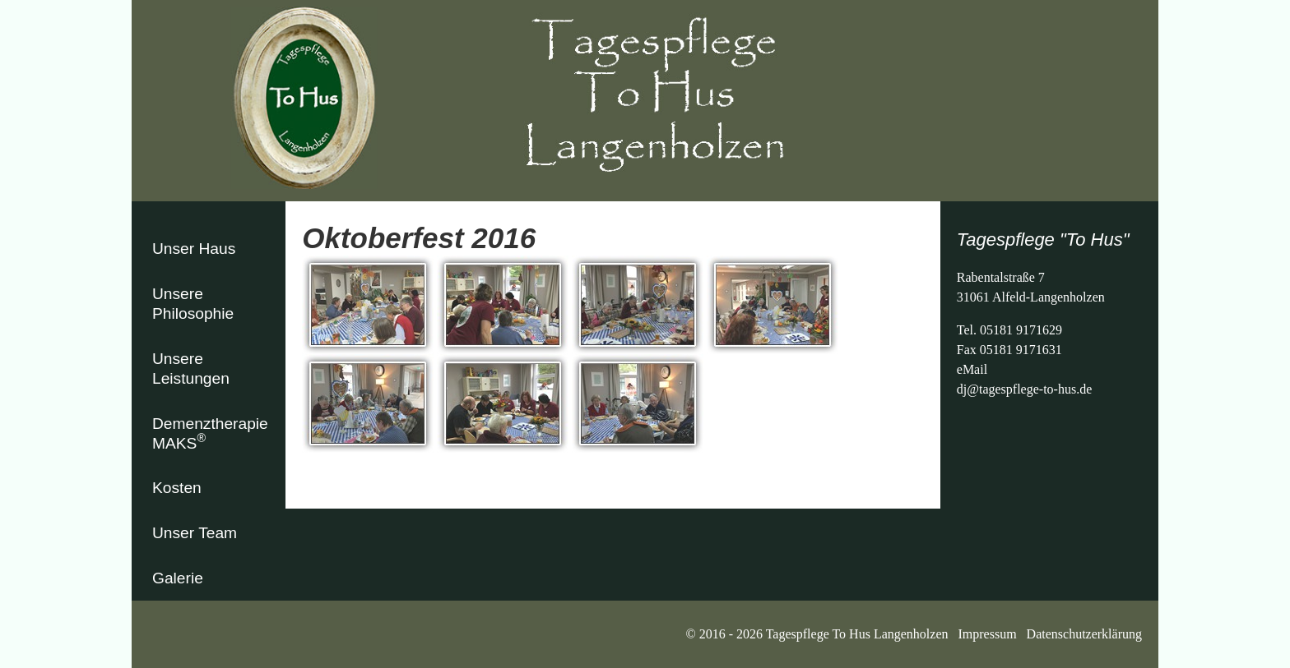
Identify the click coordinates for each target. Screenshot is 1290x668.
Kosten (177, 487)
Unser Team (194, 532)
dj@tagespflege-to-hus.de (1024, 389)
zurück (320, 475)
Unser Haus (193, 248)
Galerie (177, 578)
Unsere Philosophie (193, 303)
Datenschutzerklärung (1084, 634)
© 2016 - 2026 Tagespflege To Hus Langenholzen (821, 634)
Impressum (987, 634)
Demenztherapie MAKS (210, 433)
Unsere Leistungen (191, 368)
